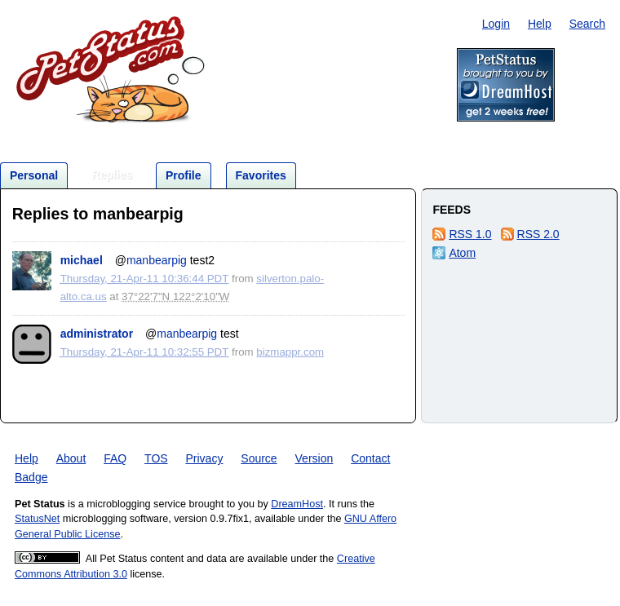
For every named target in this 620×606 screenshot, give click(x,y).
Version (314, 458)
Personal (34, 175)
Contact (370, 458)
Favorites (261, 175)
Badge (31, 477)
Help (539, 23)
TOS (156, 458)
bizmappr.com (290, 352)
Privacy (205, 458)
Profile (184, 175)
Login (496, 23)
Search (587, 23)
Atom (462, 252)
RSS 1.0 (470, 234)
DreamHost (297, 504)
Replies (111, 174)
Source (259, 458)
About (71, 458)
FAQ (115, 458)
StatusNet (37, 518)
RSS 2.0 (538, 234)
